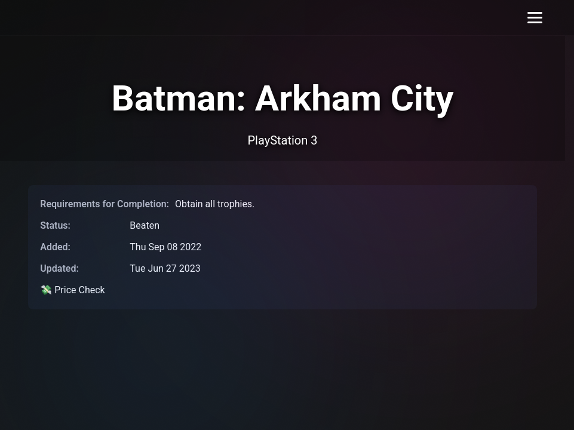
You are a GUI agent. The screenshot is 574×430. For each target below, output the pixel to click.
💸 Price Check (72, 290)
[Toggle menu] (534, 17)
